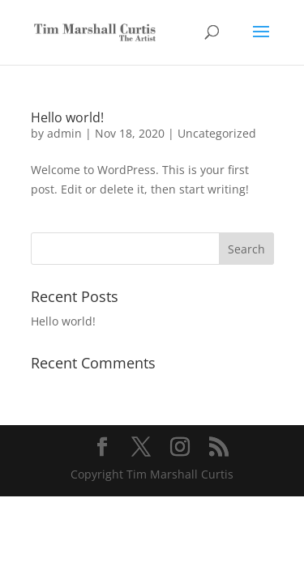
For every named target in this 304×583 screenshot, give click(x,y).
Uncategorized (217, 133)
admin (64, 133)
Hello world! (67, 117)
